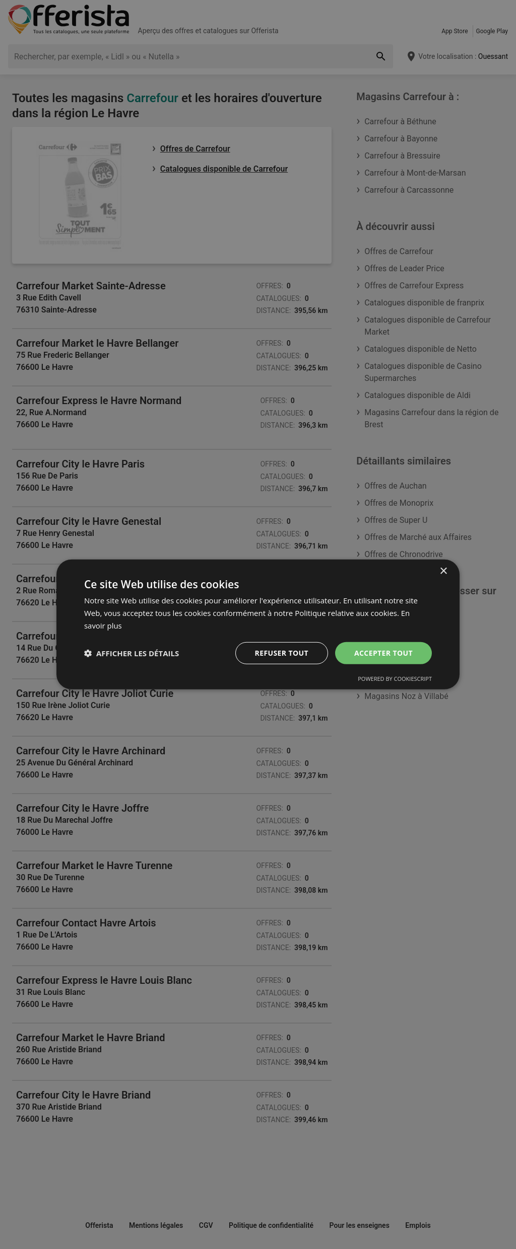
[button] (131, 653)
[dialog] (258, 624)
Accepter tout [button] (383, 652)
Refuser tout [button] (281, 652)
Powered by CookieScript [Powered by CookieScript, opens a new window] (395, 678)
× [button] (443, 571)
